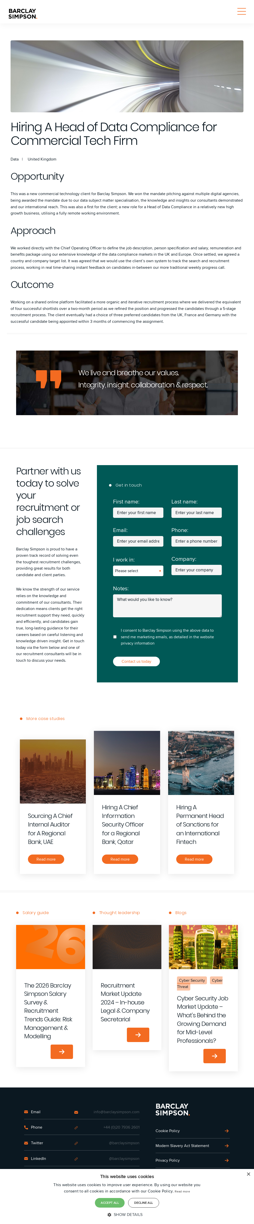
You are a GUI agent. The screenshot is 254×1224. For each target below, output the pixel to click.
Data (15, 159)
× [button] (248, 1174)
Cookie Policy (168, 1131)
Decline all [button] (143, 1203)
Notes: (121, 588)
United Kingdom (42, 159)
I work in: (124, 559)
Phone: (179, 530)
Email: (120, 530)
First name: (126, 501)
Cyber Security (192, 980)
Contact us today (136, 661)
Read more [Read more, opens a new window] (182, 1191)
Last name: (184, 501)
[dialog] (127, 1196)
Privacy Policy (168, 1160)
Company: (183, 559)
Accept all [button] (110, 1203)
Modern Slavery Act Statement (182, 1146)
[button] (126, 1214)
